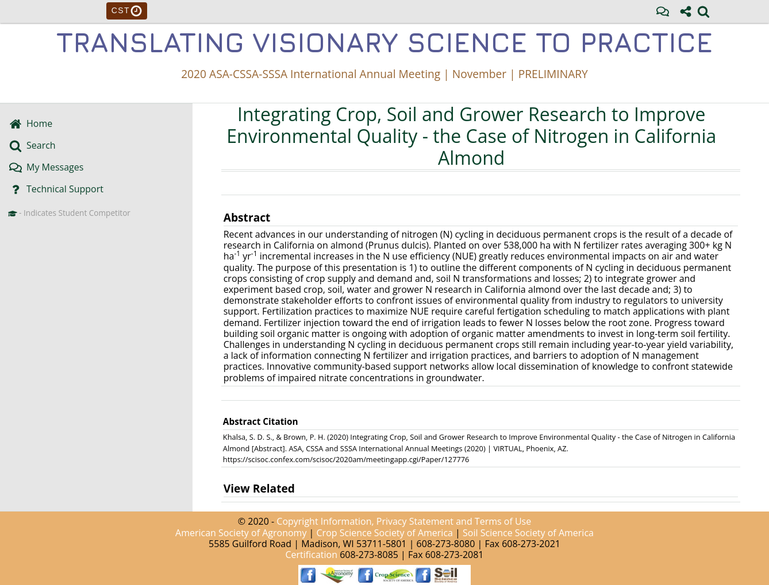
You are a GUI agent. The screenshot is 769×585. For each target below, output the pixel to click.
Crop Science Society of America (385, 532)
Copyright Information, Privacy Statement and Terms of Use (403, 521)
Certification (312, 554)
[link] (703, 11)
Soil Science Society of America (528, 532)
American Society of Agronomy (240, 532)
